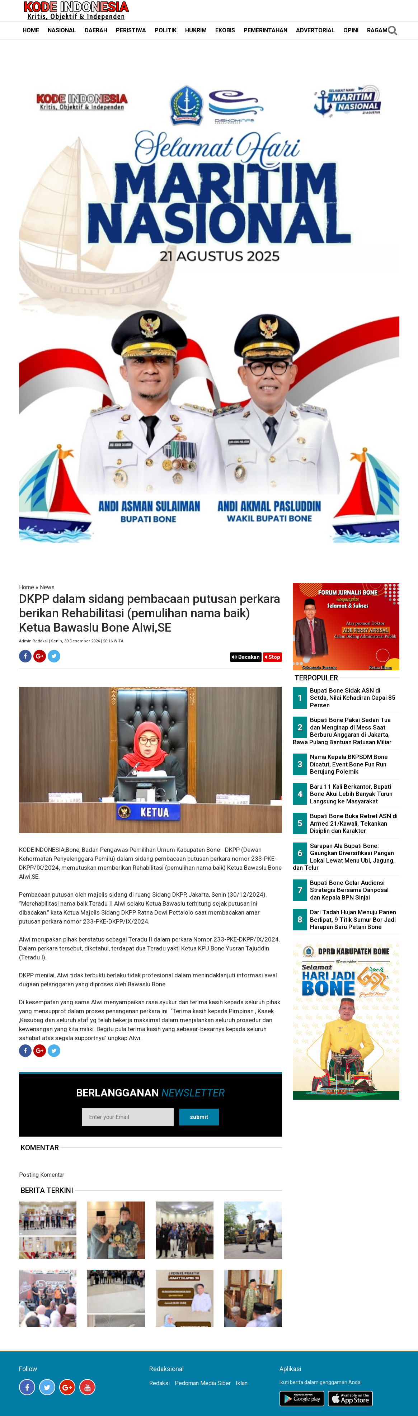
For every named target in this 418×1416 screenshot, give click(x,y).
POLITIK (166, 30)
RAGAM (377, 30)
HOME (31, 30)
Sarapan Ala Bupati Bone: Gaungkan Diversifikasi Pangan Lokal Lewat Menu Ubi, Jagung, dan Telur (344, 857)
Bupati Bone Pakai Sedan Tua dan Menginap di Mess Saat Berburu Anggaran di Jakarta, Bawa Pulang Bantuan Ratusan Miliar (342, 731)
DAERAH (96, 30)
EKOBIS (225, 30)
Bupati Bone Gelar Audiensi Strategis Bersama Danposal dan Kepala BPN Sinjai (349, 890)
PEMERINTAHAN (265, 30)
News (47, 587)
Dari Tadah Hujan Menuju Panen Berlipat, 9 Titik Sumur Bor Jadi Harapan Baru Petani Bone (353, 919)
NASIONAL (62, 30)
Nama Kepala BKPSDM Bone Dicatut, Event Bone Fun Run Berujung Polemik (349, 764)
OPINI (350, 30)
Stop (272, 657)
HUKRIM (196, 30)
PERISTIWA (131, 30)
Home (26, 587)
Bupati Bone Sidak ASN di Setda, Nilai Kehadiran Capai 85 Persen (352, 698)
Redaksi (159, 1383)
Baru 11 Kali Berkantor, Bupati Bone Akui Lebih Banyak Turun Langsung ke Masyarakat (351, 794)
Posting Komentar (41, 1174)
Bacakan (246, 657)
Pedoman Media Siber (203, 1383)
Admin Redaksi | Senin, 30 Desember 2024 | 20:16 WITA (71, 641)
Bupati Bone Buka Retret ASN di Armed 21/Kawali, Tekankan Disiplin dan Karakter (354, 823)
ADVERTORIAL (315, 30)
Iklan (242, 1383)
